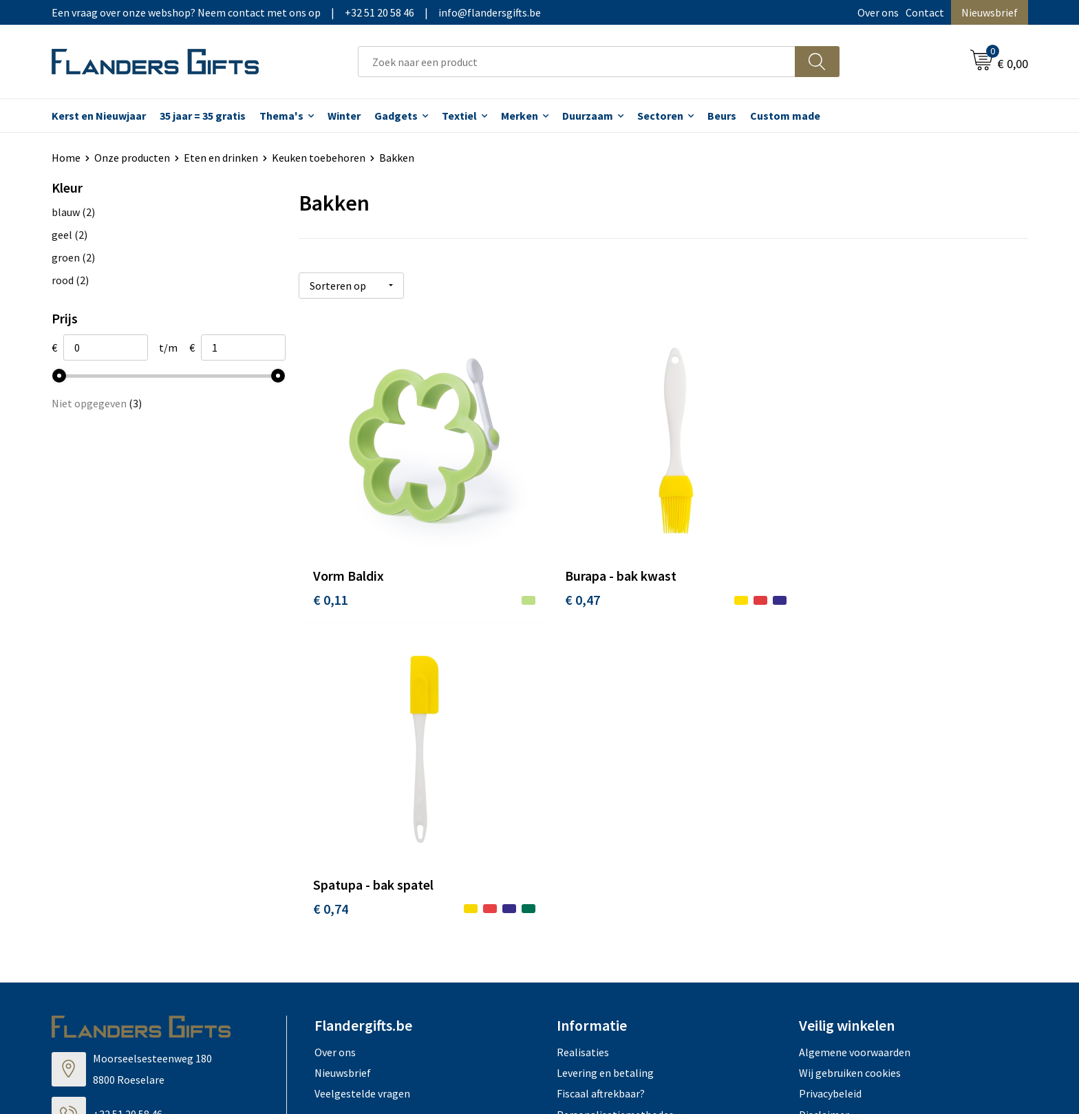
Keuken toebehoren (318, 157)
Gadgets (396, 115)
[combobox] (576, 61)
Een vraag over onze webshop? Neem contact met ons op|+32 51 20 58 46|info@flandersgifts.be (296, 12)
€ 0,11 (330, 590)
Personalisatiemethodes (615, 797)
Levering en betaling (605, 755)
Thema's (281, 115)
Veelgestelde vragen (362, 776)
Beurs (721, 115)
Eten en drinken (221, 157)
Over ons (878, 12)
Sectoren (660, 115)
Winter (344, 115)
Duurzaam (587, 115)
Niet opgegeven (97, 403)
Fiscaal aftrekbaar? (601, 776)
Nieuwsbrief (989, 12)
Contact (925, 12)
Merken (519, 115)
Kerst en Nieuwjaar (99, 115)
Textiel (459, 115)
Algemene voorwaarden (854, 734)
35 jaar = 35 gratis (203, 115)
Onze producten (132, 157)
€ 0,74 (816, 590)
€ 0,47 (573, 590)
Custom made (785, 115)
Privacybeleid (830, 776)
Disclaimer (824, 797)
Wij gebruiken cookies (850, 755)
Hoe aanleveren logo (605, 818)
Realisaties (583, 734)
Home (66, 157)
